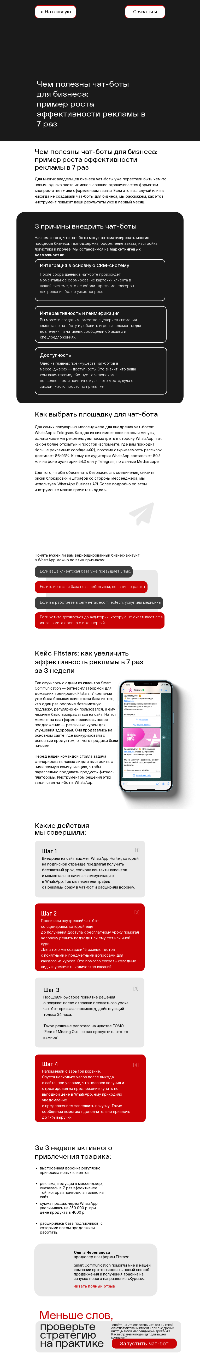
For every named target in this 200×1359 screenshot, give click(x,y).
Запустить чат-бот (144, 1343)
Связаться (145, 11)
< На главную (55, 11)
